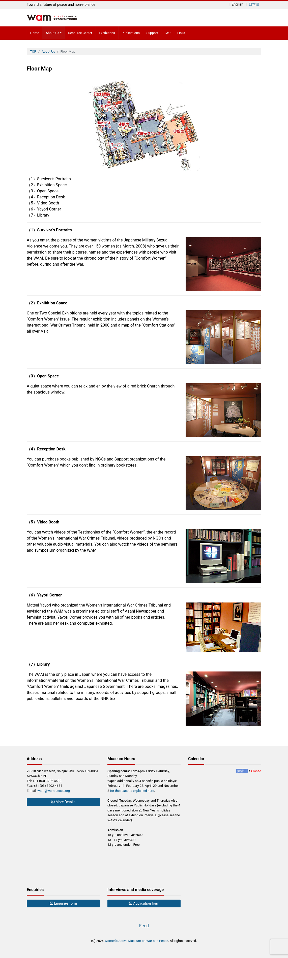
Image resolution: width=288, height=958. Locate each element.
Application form (144, 903)
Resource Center (80, 33)
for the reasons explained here (132, 791)
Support (152, 33)
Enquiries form (63, 903)
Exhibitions (107, 33)
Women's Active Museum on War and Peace (136, 941)
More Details (63, 802)
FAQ (167, 33)
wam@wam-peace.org (53, 791)
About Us (52, 33)
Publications (131, 33)
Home (34, 33)
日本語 (254, 4)
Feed (144, 925)
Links (181, 33)
